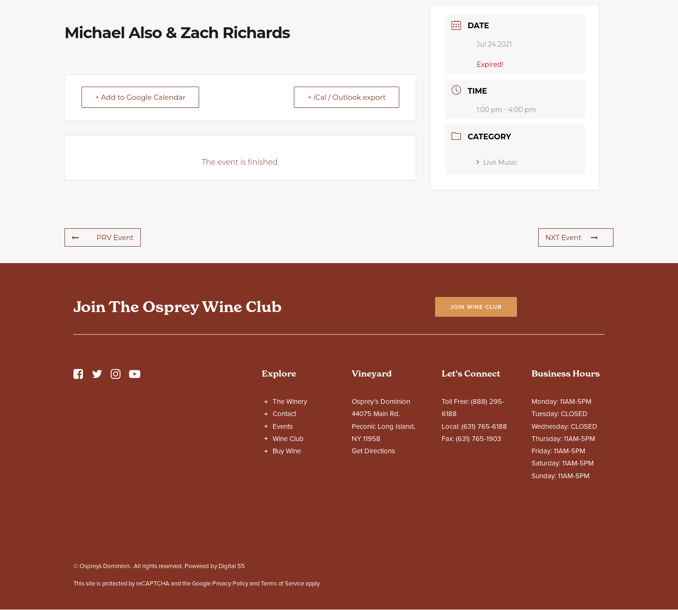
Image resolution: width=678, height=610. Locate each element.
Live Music (496, 245)
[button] (78, 459)
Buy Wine (287, 534)
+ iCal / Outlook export (346, 180)
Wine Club (288, 521)
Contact (284, 496)
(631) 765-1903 (478, 521)
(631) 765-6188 (484, 509)
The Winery (290, 484)
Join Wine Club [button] (476, 389)
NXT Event (571, 320)
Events (283, 509)
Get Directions (373, 534)
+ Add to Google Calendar (140, 180)
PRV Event (103, 320)
